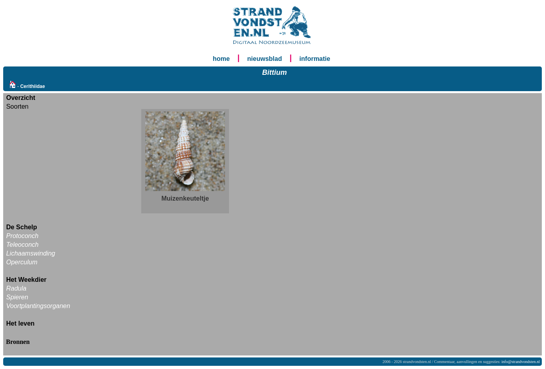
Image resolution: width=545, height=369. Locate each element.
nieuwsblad (264, 58)
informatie (314, 58)
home (221, 58)
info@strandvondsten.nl (521, 361)
